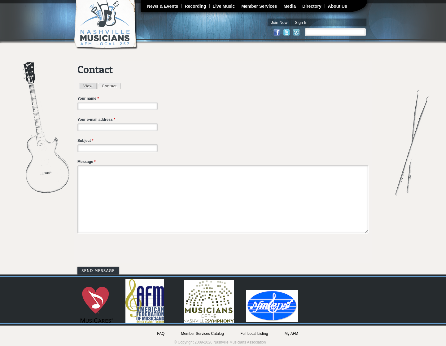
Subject (85, 140)
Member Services (259, 6)
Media (289, 6)
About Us (337, 6)
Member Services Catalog (202, 333)
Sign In (301, 22)
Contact (111, 85)
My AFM (291, 333)
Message (86, 162)
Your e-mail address (96, 119)
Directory (311, 6)
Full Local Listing (254, 333)
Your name (88, 98)
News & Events (162, 6)
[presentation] (124, 251)
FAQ (160, 333)
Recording (195, 6)
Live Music (224, 6)
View (88, 86)
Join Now (279, 22)
